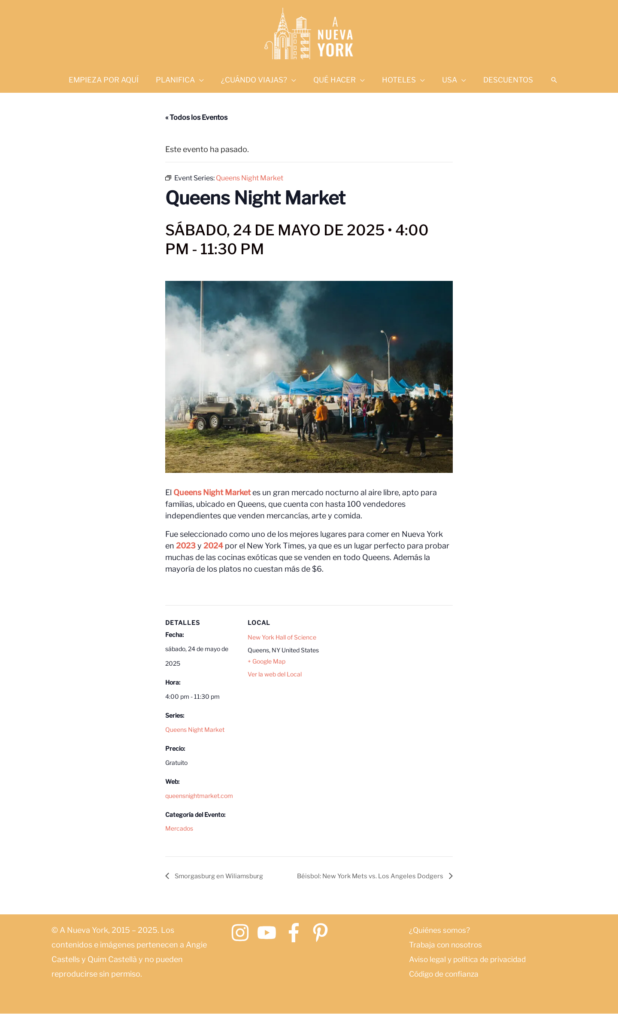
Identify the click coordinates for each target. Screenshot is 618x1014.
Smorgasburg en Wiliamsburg (221, 876)
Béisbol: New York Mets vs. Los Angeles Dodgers (367, 876)
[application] (204, 80)
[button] (545, 80)
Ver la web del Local (275, 674)
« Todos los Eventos (196, 117)
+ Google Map (266, 661)
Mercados (179, 828)
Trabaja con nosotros (447, 945)
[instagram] (243, 933)
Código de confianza (446, 974)
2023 (186, 545)
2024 (213, 545)
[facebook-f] (296, 933)
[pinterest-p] (323, 933)
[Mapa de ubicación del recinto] (375, 664)
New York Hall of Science (282, 637)
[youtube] (269, 933)
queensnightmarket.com (199, 795)
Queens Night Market (212, 492)
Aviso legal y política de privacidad (470, 959)
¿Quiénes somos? (440, 930)
